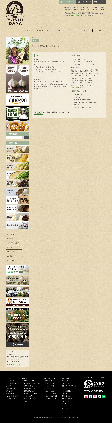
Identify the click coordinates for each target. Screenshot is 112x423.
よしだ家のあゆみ (13, 234)
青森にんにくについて (45, 30)
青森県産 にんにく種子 (30, 393)
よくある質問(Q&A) (67, 391)
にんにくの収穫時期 (51, 393)
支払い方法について (79, 91)
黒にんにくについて (51, 398)
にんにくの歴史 (49, 383)
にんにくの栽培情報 (51, 396)
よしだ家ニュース (11, 398)
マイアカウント (67, 2)
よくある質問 (99, 30)
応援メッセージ (12, 252)
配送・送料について (78, 15)
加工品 (25, 401)
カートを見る (66, 393)
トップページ (10, 378)
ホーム (34, 37)
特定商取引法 (11, 256)
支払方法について (67, 398)
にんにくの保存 (49, 386)
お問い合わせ (84, 2)
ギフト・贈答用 (28, 396)
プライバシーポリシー (68, 406)
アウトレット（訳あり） (31, 398)
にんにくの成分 (49, 391)
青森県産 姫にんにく (29, 386)
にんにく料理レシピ (12, 396)
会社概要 (10, 238)
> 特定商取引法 (38, 114)
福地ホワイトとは (50, 381)
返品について (40, 55)
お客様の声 (11, 247)
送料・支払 (86, 30)
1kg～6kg (35, 40)
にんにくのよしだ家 (95, 385)
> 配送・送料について (77, 87)
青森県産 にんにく (29, 381)
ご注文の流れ (73, 30)
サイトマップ (66, 408)
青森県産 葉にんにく (29, 391)
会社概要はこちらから (15, 364)
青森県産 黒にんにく (29, 388)
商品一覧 (61, 30)
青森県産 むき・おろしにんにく (33, 383)
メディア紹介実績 (13, 243)
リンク (64, 403)
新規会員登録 (11, 260)
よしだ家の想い (27, 30)
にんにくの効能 (49, 388)
